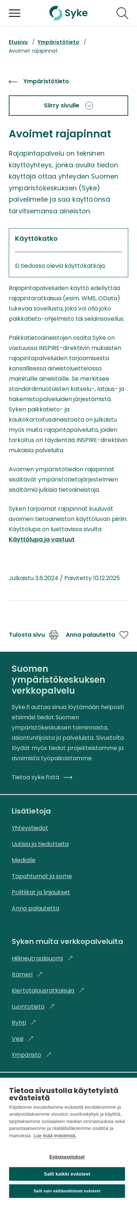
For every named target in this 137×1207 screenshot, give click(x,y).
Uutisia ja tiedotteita (40, 844)
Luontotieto (33, 1006)
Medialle (23, 860)
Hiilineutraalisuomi (42, 958)
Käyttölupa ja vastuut (42, 539)
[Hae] (122, 13)
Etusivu (18, 42)
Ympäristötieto (58, 42)
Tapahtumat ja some (42, 876)
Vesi (23, 1039)
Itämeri (27, 974)
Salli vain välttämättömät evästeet (67, 1191)
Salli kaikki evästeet (67, 1174)
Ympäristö (32, 1055)
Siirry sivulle (68, 105)
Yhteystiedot (30, 828)
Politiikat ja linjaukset (41, 892)
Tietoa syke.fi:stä (42, 777)
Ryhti (24, 1022)
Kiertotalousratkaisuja (48, 990)
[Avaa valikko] (14, 13)
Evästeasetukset (67, 1157)
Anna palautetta (97, 635)
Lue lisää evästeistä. (55, 1135)
